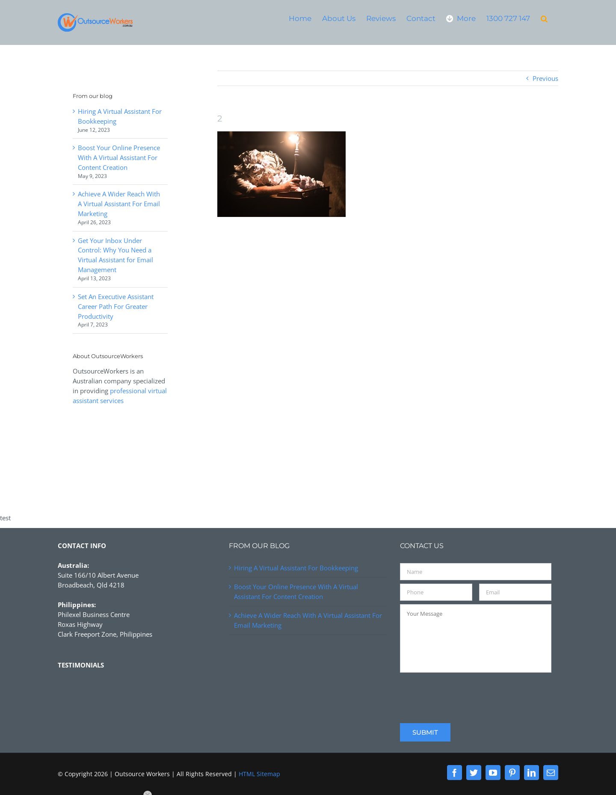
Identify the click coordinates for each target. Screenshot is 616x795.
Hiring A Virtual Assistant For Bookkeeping (296, 568)
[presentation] (465, 692)
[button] (544, 18)
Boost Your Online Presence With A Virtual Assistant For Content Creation (119, 157)
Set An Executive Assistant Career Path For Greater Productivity (116, 306)
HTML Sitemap (259, 774)
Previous (545, 78)
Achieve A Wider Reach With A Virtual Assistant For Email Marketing (119, 204)
